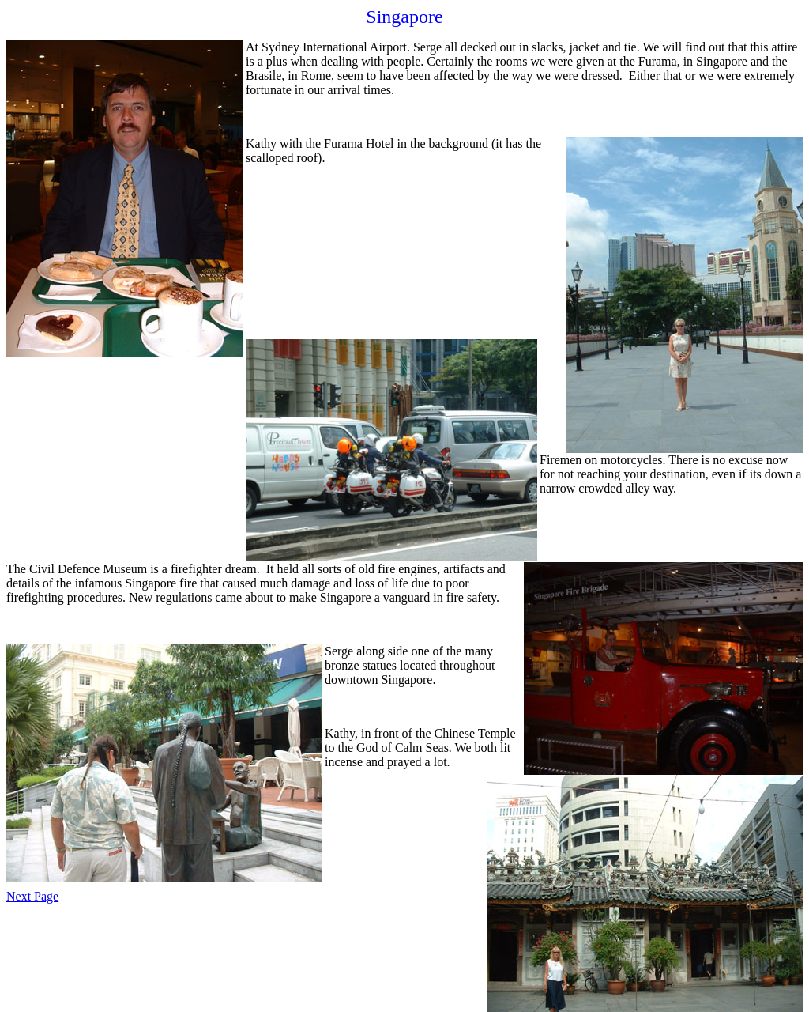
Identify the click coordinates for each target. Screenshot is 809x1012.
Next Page (32, 896)
